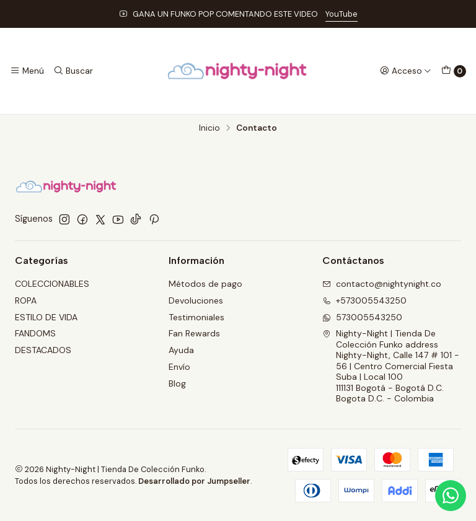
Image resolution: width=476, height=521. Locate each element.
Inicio (209, 128)
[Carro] (454, 71)
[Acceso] (405, 70)
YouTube (341, 14)
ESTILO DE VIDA (46, 317)
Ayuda (181, 350)
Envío (179, 366)
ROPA (26, 300)
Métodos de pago (205, 283)
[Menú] (26, 70)
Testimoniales (196, 317)
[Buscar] (72, 70)
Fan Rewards (194, 333)
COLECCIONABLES (52, 283)
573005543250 (362, 317)
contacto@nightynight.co (381, 283)
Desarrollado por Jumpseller (194, 481)
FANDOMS (35, 333)
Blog (177, 383)
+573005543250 (364, 300)
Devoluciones (196, 300)
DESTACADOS (43, 350)
